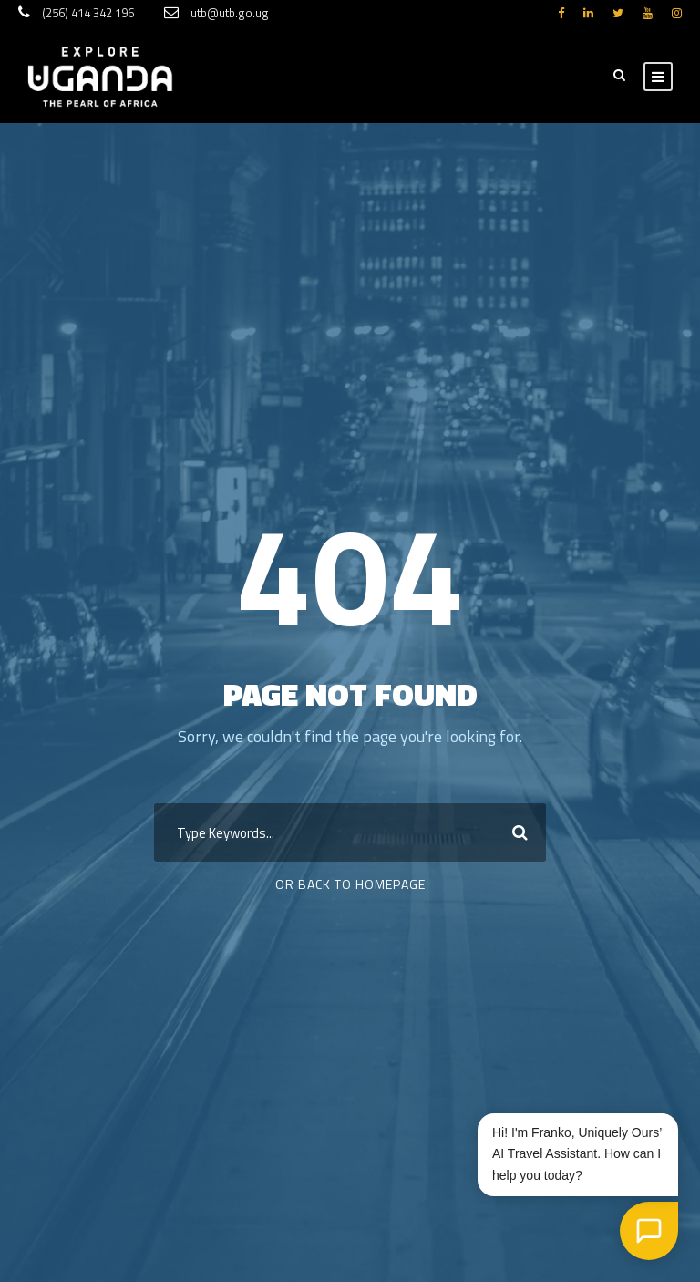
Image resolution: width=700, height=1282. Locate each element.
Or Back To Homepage (350, 884)
